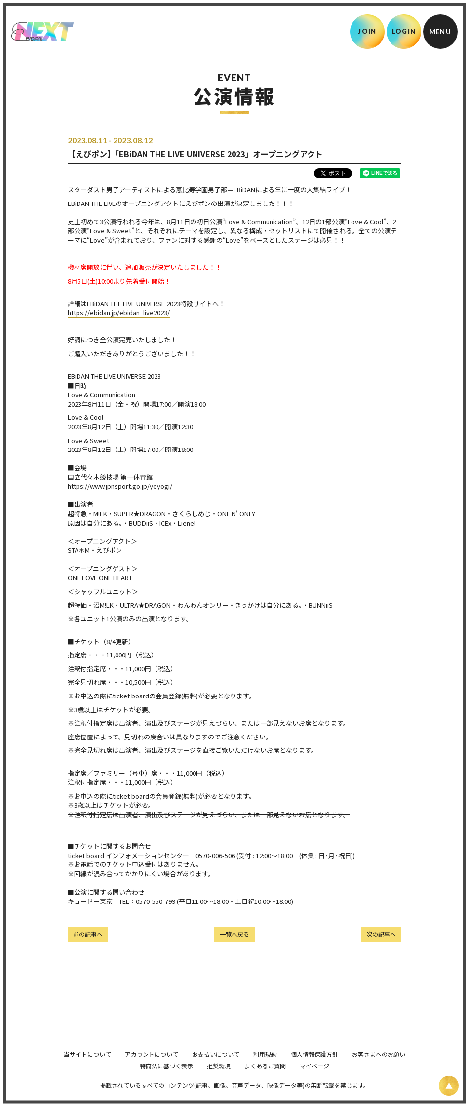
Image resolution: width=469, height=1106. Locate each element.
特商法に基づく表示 (166, 1079)
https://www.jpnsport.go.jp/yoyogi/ (120, 486)
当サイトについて (87, 1068)
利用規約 (265, 1068)
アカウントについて (151, 1068)
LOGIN (404, 31)
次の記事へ (381, 934)
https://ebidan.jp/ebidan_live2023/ (119, 312)
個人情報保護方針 (314, 1068)
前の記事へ (88, 934)
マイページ (314, 1079)
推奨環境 (219, 1079)
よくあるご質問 (265, 1079)
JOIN (367, 31)
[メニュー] (440, 31)
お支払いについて (215, 1068)
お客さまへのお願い (378, 1068)
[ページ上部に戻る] (449, 1086)
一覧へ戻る (234, 934)
